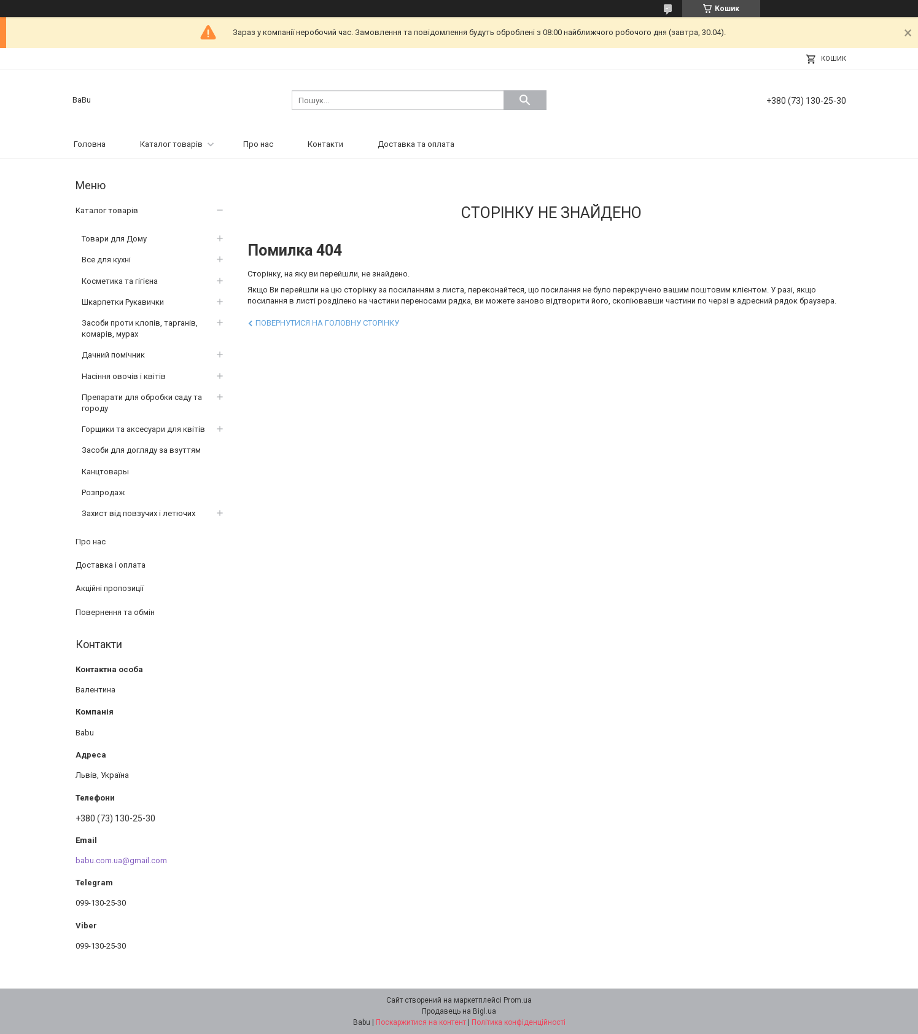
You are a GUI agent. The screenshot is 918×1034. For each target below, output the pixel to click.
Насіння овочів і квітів (124, 376)
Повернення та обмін (115, 612)
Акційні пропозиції (110, 588)
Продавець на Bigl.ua (459, 1011)
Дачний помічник (113, 354)
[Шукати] (525, 100)
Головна (90, 144)
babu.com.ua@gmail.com (121, 860)
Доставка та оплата (416, 144)
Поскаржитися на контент (421, 1022)
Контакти (325, 144)
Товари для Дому (114, 238)
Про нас (258, 144)
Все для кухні (106, 259)
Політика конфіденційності (519, 1022)
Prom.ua (518, 1000)
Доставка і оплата (111, 565)
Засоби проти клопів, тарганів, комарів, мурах (140, 328)
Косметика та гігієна (120, 281)
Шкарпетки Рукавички (123, 302)
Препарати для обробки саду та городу (142, 403)
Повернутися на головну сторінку (327, 322)
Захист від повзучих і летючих (138, 513)
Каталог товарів (171, 144)
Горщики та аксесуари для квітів (143, 429)
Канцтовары (105, 471)
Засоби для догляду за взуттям (141, 450)
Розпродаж (103, 492)
